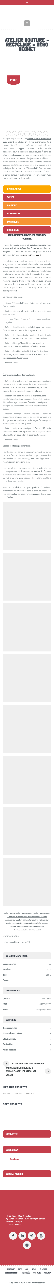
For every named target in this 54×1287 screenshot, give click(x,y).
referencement (11, 1273)
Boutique (11, 1269)
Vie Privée (26, 1273)
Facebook (7, 1094)
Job (26, 1269)
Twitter (18, 1094)
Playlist (43, 1269)
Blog (20, 1269)
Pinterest (30, 1094)
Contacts (37, 1273)
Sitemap (47, 1273)
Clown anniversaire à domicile (28, 1063)
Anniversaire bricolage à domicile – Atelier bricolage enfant (21, 1071)
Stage (34, 1269)
